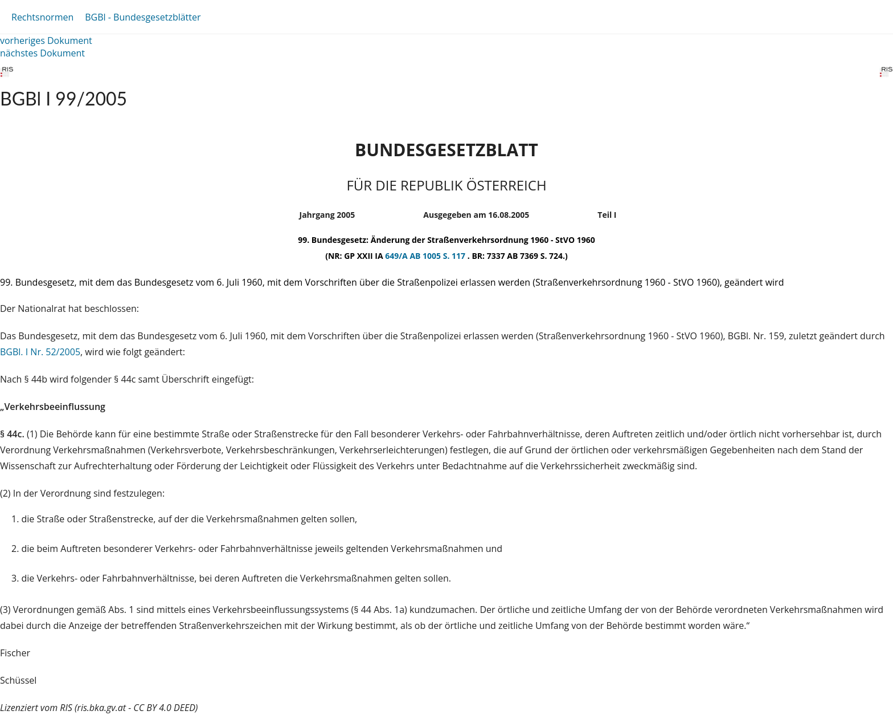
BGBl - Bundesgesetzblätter (142, 17)
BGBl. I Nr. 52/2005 (40, 352)
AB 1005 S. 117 (438, 255)
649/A (397, 255)
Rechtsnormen (42, 17)
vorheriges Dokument (46, 40)
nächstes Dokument (42, 53)
